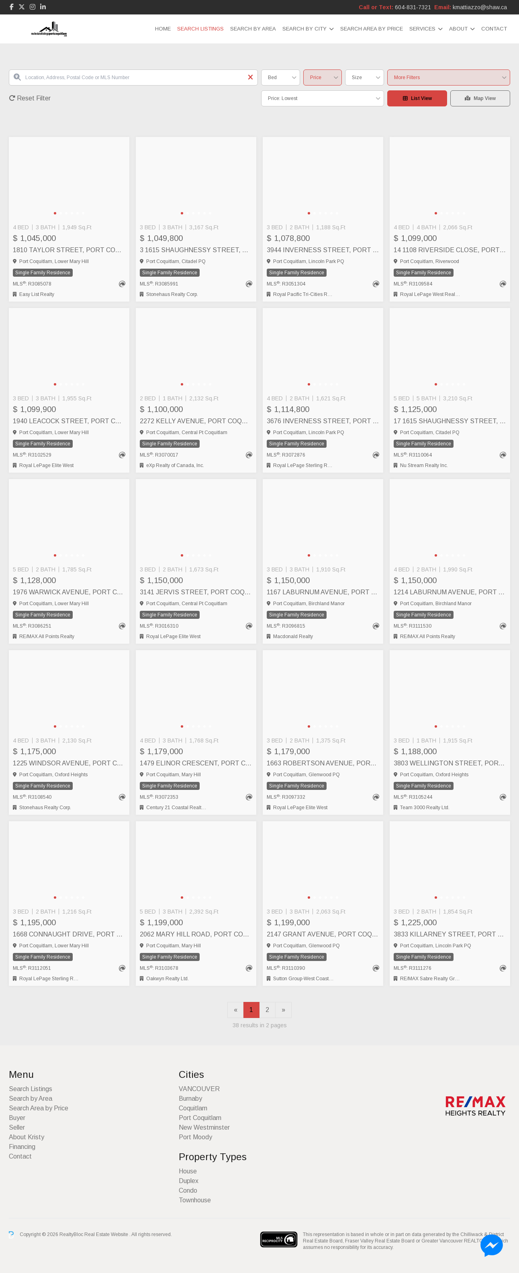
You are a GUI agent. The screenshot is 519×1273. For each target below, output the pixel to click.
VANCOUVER (199, 1088)
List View (417, 98)
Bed (272, 77)
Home (163, 29)
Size (357, 77)
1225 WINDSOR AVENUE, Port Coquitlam (69, 763)
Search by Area (253, 29)
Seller (17, 1127)
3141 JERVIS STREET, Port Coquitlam (196, 592)
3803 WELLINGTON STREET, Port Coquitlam (450, 763)
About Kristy (26, 1137)
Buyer (17, 1117)
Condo (188, 1190)
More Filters (407, 77)
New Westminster (204, 1127)
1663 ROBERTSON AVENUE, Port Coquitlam (323, 763)
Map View (480, 98)
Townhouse (195, 1200)
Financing (22, 1146)
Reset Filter (30, 98)
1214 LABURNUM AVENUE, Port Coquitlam (450, 592)
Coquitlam (193, 1108)
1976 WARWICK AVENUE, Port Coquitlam (69, 592)
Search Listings (200, 29)
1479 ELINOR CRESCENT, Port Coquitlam (196, 763)
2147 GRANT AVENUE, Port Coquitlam (323, 934)
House (188, 1171)
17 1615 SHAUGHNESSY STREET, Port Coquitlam (450, 421)
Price (315, 77)
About (458, 29)
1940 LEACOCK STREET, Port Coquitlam (69, 421)
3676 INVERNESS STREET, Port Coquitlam (323, 421)
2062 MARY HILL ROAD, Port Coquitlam (196, 934)
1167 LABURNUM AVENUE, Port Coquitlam (323, 592)
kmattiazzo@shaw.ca (480, 7)
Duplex (188, 1180)
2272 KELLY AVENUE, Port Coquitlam (196, 421)
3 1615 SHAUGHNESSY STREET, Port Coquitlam (196, 250)
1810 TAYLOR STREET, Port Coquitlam (69, 250)
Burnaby (190, 1098)
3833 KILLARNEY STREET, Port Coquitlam (450, 934)
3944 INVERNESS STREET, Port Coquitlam (323, 250)
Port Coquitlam (200, 1117)
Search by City (304, 29)
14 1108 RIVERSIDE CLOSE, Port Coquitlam (450, 250)
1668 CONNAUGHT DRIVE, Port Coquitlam (69, 934)
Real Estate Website (106, 1234)
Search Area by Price (371, 29)
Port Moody (195, 1137)
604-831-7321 (413, 7)
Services (422, 29)
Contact (494, 29)
